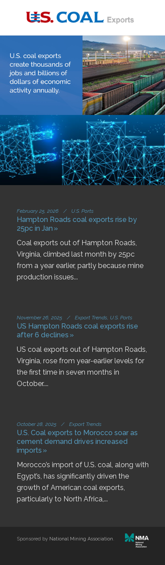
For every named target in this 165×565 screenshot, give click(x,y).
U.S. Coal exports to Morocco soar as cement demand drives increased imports (77, 441)
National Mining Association (81, 539)
